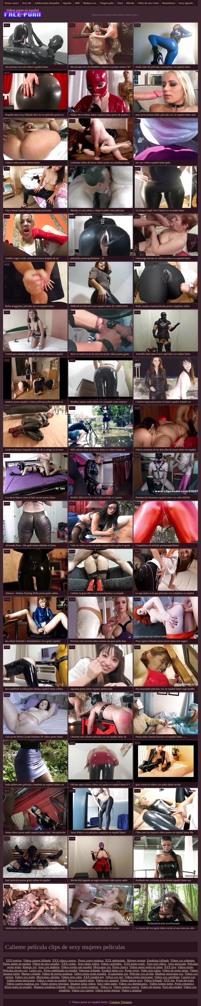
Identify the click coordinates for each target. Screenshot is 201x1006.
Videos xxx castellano (167, 977)
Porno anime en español (17, 963)
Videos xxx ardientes (182, 960)
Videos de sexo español (46, 963)
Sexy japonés (186, 3)
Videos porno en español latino (22, 12)
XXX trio (169, 980)
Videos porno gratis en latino (146, 967)
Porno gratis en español (18, 987)
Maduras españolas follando (50, 987)
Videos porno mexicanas (138, 977)
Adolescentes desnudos (46, 3)
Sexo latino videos (88, 963)
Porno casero (12, 3)
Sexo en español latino (81, 980)
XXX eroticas (14, 960)
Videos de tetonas (151, 987)
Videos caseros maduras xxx (22, 983)
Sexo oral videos (157, 963)
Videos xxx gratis (25, 977)
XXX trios (170, 967)
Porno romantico (184, 983)
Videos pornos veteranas (54, 983)
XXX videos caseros (64, 960)
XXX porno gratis (134, 963)
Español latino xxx (112, 970)
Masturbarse (168, 3)
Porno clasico (120, 967)
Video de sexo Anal (148, 3)
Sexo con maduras (49, 967)
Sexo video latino (107, 983)
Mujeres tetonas (136, 960)
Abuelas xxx (29, 967)
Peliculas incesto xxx (15, 970)
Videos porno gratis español (90, 973)
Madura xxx (89, 3)
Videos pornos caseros (126, 987)
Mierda (130, 3)
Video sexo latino (151, 970)
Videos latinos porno (161, 983)
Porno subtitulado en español (60, 970)
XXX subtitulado (115, 960)
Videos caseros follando (37, 960)
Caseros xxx (188, 977)
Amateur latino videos (83, 983)
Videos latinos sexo (131, 980)
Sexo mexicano (177, 963)
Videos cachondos (111, 963)
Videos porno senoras (107, 990)
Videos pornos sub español (76, 967)
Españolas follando (158, 960)
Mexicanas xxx (102, 967)
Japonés (67, 3)
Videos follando (153, 980)
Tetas (120, 3)
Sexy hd (26, 3)
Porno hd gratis (185, 980)
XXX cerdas (69, 963)
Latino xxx (36, 970)
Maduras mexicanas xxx (169, 973)
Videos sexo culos (71, 977)
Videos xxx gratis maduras (83, 987)
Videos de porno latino (175, 970)
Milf (77, 3)
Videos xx (106, 987)
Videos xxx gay (114, 977)
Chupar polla (107, 3)
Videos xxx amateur (107, 980)
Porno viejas (132, 970)
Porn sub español (172, 987)
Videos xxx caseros (82, 990)
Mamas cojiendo (30, 973)
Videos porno (185, 967)
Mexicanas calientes (48, 977)
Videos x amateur (131, 990)
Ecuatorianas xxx (118, 973)
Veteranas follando (89, 970)
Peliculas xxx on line (142, 973)
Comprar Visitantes (121, 1002)
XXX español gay (93, 977)
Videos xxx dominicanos (133, 983)
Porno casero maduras (91, 960)
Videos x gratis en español (51, 980)
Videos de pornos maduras (57, 973)
